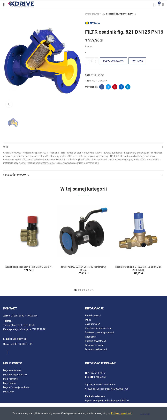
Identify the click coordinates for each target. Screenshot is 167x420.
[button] (75, 290)
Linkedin (121, 86)
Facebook (101, 86)
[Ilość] (91, 60)
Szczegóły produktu (16, 174)
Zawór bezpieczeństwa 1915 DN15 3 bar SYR (28, 267)
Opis (5, 146)
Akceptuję (145, 414)
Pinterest (114, 86)
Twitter (108, 86)
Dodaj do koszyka (113, 61)
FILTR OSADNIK (99, 80)
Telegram (128, 86)
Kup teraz (137, 61)
